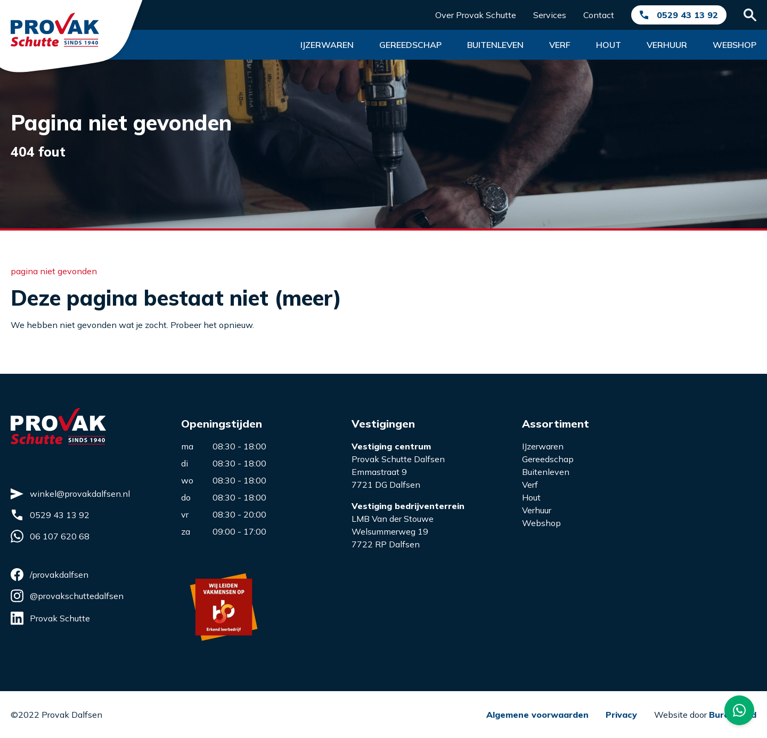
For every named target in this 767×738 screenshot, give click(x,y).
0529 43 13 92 (687, 15)
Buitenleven (495, 44)
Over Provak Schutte (475, 15)
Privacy (621, 714)
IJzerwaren (543, 446)
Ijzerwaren (327, 44)
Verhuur (667, 44)
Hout (608, 44)
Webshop (734, 44)
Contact (598, 15)
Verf (559, 44)
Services (549, 15)
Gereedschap (410, 44)
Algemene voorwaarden (537, 714)
